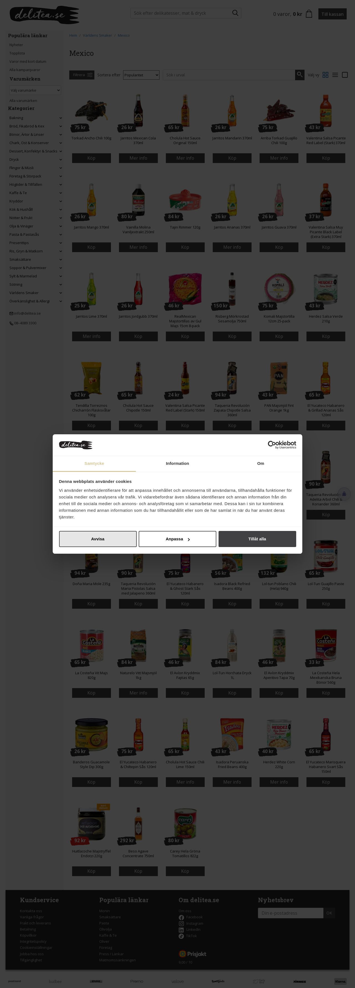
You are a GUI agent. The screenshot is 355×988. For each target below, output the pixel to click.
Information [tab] (177, 463)
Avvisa (98, 538)
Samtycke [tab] (94, 463)
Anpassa (178, 538)
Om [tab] (260, 463)
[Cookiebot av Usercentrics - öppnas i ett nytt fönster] (272, 445)
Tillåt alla (257, 538)
